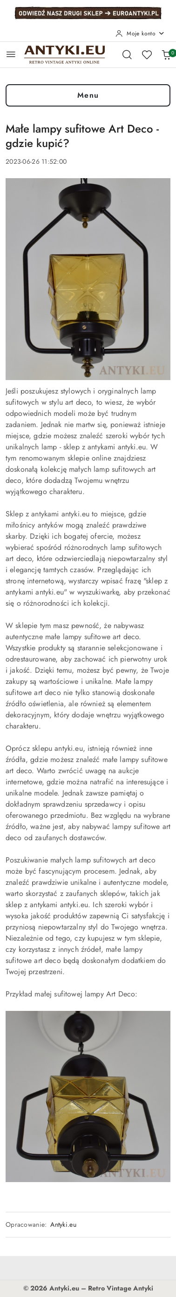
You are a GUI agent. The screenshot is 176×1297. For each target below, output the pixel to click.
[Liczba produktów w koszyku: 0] (166, 54)
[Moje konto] (140, 33)
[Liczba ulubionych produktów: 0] (147, 54)
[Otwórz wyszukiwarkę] (127, 54)
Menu (88, 95)
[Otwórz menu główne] (11, 54)
